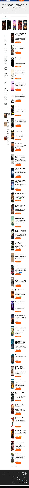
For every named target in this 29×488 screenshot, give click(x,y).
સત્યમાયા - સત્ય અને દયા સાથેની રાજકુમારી (20, 131)
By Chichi (21, 243)
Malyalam (5, 41)
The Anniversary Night (19, 392)
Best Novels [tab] (5, 18)
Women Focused (5, 69)
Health (5, 82)
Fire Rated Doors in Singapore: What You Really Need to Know (19, 367)
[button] (9, 0)
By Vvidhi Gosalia (20, 206)
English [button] (11, 0)
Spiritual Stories (5, 52)
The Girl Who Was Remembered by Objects (20, 218)
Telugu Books (13, 477)
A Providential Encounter (20, 70)
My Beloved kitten (19, 193)
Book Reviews (5, 94)
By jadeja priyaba (17, 266)
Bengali (5, 40)
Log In (25, 0)
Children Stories (5, 61)
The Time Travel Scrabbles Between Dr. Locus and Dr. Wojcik (20, 181)
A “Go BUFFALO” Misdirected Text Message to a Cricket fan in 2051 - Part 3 (20, 342)
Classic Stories (5, 59)
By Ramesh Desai (20, 443)
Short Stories (6, 50)
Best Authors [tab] (5, 16)
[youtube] (23, 475)
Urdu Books (13, 483)
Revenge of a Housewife (20, 430)
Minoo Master (18, 45)
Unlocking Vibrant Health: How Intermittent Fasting (20, 328)
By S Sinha (21, 143)
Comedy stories (5, 63)
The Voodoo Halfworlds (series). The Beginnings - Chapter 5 (20, 156)
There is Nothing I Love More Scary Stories (20, 58)
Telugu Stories (19, 482)
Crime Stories (6, 107)
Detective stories (5, 74)
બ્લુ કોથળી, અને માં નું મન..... (20, 265)
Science (5, 104)
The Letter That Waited (20, 289)
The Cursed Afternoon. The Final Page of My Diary (20, 34)
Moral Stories (6, 75)
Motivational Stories (6, 56)
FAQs (3, 476)
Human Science (5, 79)
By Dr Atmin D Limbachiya (23, 231)
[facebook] (23, 473)
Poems (5, 66)
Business (5, 99)
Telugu (5, 44)
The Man (17, 94)
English (5, 35)
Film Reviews (6, 90)
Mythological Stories (6, 92)
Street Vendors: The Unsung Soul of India (19, 405)
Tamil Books (13, 476)
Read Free (18, 42)
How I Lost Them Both (19, 315)
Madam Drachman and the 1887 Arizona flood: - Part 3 (20, 381)
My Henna (17, 143)
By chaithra (24, 193)
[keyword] (8, 0)
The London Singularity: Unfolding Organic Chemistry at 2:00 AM (20, 303)
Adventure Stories (5, 77)
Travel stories (6, 67)
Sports (5, 100)
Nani (16, 354)
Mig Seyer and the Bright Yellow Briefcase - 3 (20, 106)
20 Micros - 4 (18, 254)
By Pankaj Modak (23, 82)
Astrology (5, 103)
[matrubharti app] (17, 0)
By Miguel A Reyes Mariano (22, 157)
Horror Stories (5, 89)
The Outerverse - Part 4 (20, 168)
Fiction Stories (5, 54)
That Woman (18, 82)
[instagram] (24, 473)
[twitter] (26, 473)
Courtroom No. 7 (18, 119)
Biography (5, 83)
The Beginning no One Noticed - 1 (19, 243)
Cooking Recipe (5, 85)
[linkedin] (25, 475)
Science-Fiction (5, 98)
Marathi (5, 39)
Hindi (5, 36)
